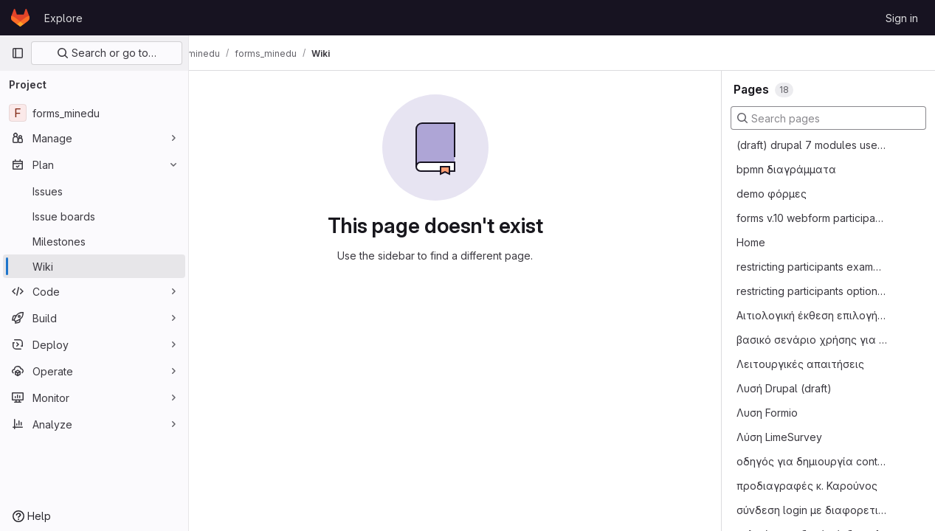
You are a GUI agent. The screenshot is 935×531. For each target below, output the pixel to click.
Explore (63, 18)
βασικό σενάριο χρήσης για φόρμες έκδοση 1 (811, 339)
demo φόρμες (771, 193)
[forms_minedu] (94, 113)
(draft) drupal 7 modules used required (811, 145)
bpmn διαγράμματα (786, 169)
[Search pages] (828, 118)
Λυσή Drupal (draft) (784, 388)
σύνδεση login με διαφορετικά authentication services (811, 510)
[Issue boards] (94, 216)
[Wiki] (94, 266)
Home (750, 242)
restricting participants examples (811, 266)
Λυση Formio (767, 412)
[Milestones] (94, 241)
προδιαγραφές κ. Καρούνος (806, 485)
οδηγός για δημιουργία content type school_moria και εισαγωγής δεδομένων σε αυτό (811, 461)
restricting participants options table (811, 291)
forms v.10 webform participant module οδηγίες (811, 218)
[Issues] (94, 191)
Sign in (902, 18)
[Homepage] (20, 18)
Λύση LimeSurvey (779, 437)
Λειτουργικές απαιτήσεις (800, 364)
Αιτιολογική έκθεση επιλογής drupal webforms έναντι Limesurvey (811, 315)
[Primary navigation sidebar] (18, 53)
